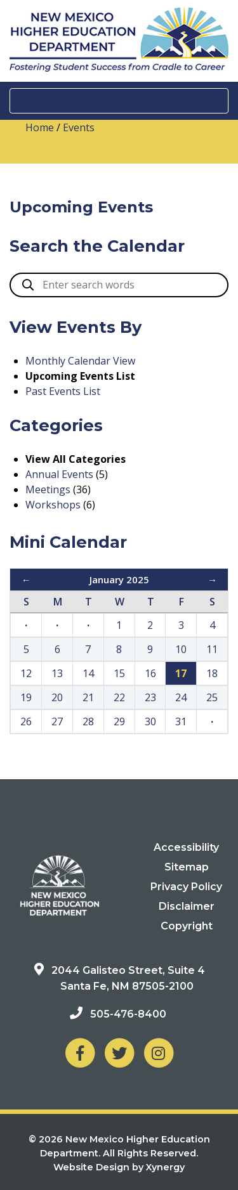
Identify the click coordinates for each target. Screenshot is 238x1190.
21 (88, 697)
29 (119, 721)
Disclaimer (187, 906)
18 (212, 673)
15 (119, 673)
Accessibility (186, 847)
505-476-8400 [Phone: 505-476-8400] (128, 1014)
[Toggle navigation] (119, 100)
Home (39, 127)
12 (26, 673)
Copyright (187, 926)
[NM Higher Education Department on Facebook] (80, 1053)
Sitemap (186, 867)
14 (88, 673)
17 (181, 673)
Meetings (47, 489)
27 (57, 721)
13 (57, 673)
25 (212, 697)
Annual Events (59, 474)
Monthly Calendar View (80, 361)
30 (150, 721)
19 (26, 697)
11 (212, 649)
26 (26, 721)
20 (57, 697)
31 (181, 721)
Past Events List (62, 391)
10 (181, 649)
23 (150, 697)
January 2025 (119, 579)
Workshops (53, 505)
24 (181, 697)
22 (119, 697)
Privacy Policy (186, 887)
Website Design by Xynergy (119, 1167)
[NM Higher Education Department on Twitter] (119, 1053)
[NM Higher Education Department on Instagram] (158, 1053)
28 (88, 721)
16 (150, 673)
